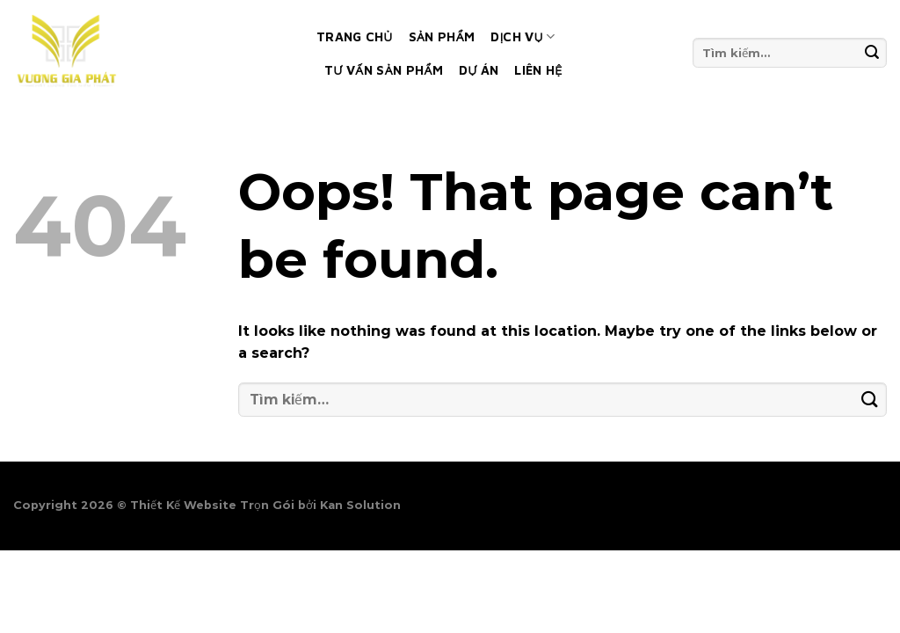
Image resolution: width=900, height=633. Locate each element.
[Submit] (872, 52)
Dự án (478, 69)
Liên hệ (538, 69)
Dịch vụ (522, 36)
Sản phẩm (442, 36)
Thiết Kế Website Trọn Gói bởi (225, 505)
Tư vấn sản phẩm (383, 69)
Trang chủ (354, 36)
